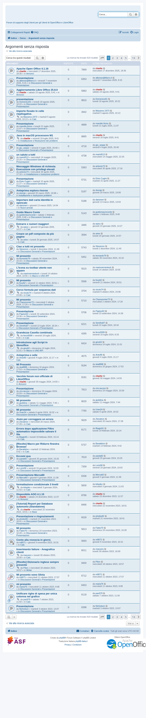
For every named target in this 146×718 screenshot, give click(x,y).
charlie (22, 71)
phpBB (62, 638)
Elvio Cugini (24, 181)
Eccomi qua (23, 456)
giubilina (23, 403)
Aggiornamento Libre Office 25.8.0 (37, 89)
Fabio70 (23, 531)
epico (25, 227)
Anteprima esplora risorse (32, 190)
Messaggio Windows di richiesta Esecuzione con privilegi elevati (35, 168)
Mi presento (23, 255)
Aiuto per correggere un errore (34, 419)
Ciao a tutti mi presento (30, 246)
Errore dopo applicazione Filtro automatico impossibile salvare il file (36, 431)
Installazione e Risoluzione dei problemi (39, 141)
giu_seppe (24, 148)
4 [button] (121, 58)
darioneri (23, 205)
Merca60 (23, 477)
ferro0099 (27, 335)
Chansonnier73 (26, 302)
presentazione (25, 99)
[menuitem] (34, 32)
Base (34, 512)
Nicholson (24, 609)
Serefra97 (24, 326)
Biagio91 (23, 437)
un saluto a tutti (25, 154)
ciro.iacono (24, 391)
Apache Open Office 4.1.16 (32, 68)
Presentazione (25, 78)
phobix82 (23, 519)
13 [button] (133, 58)
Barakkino (24, 449)
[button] (102, 58)
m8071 (22, 542)
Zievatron (23, 422)
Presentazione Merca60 (30, 475)
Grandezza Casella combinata (34, 332)
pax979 (26, 599)
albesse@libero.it (27, 80)
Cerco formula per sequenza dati (36, 289)
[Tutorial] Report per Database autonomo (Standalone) (34, 505)
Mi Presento (23, 364)
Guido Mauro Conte (28, 212)
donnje (22, 193)
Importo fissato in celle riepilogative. (30, 112)
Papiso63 (23, 314)
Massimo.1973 (30, 117)
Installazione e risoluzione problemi (42, 174)
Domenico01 (25, 102)
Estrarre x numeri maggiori (32, 224)
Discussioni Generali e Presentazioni (36, 150)
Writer (29, 570)
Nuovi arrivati (26, 208)
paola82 (23, 459)
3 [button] (117, 58)
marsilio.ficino (25, 126)
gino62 (26, 348)
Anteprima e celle (26, 355)
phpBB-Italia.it (81, 641)
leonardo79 (24, 258)
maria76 (23, 587)
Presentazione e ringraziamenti (35, 516)
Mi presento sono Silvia (30, 574)
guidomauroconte (27, 215)
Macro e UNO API (40, 276)
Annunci (30, 73)
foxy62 (22, 283)
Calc (34, 119)
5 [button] (126, 58)
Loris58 (22, 468)
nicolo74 (27, 293)
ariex (25, 239)
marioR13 (24, 157)
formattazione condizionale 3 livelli (37, 484)
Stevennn (23, 249)
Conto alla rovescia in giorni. (33, 539)
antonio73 (24, 172)
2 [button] (112, 58)
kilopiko (26, 487)
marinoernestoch (31, 273)
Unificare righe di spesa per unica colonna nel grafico (36, 595)
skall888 (23, 367)
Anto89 (22, 357)
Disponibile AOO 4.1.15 (30, 494)
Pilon (25, 568)
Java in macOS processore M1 (34, 135)
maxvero (27, 555)
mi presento (23, 584)
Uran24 (22, 412)
